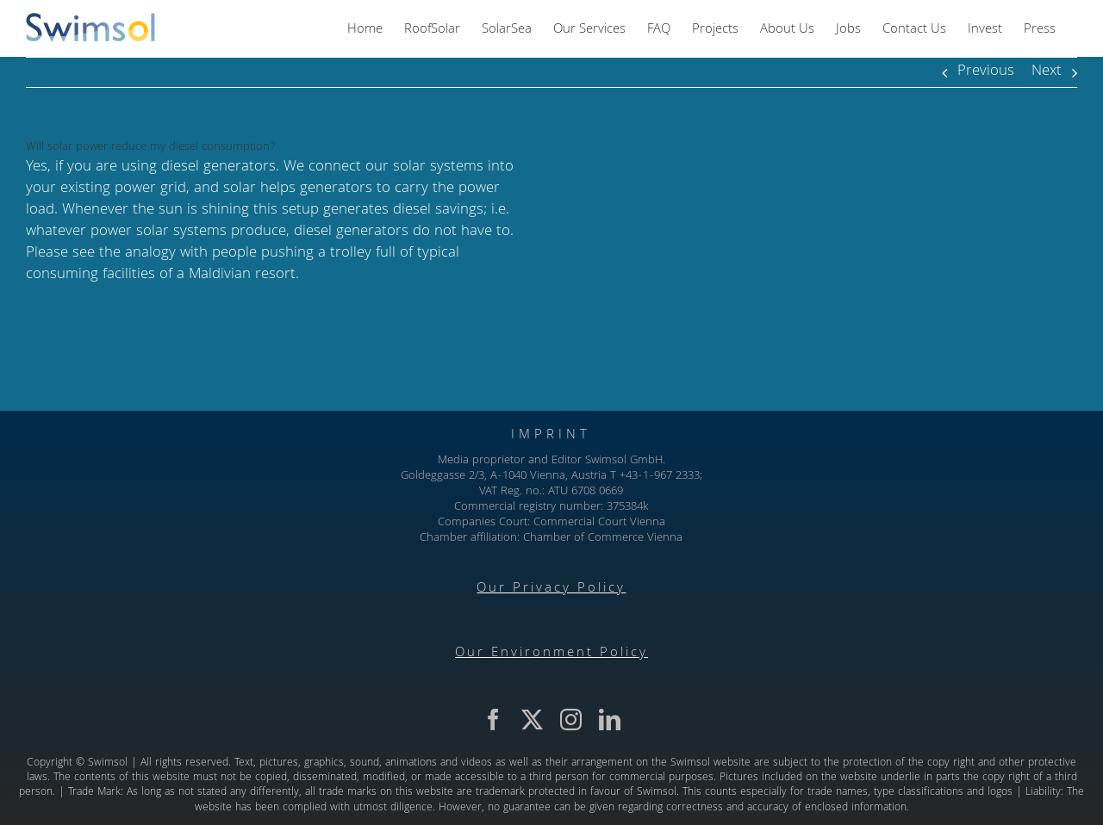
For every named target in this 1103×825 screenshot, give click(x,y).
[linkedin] (609, 719)
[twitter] (532, 719)
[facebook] (493, 719)
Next (1046, 71)
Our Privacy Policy (551, 589)
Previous (985, 71)
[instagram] (571, 719)
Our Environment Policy (551, 653)
